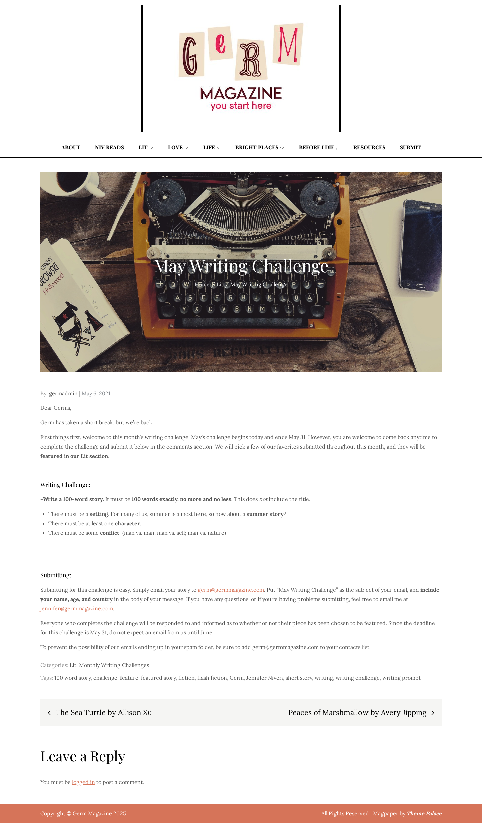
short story (299, 677)
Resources (369, 147)
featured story (158, 677)
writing (324, 677)
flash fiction (212, 677)
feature (129, 677)
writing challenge (358, 677)
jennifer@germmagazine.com (76, 608)
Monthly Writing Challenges (114, 665)
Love (178, 147)
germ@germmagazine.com (231, 589)
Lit (146, 147)
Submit (410, 147)
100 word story (72, 677)
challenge (105, 677)
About (70, 147)
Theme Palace (424, 813)
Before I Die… (319, 147)
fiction (186, 677)
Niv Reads (109, 147)
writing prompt (401, 677)
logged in (83, 782)
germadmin (63, 393)
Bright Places (259, 147)
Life (212, 147)
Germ (237, 677)
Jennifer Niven (264, 677)
